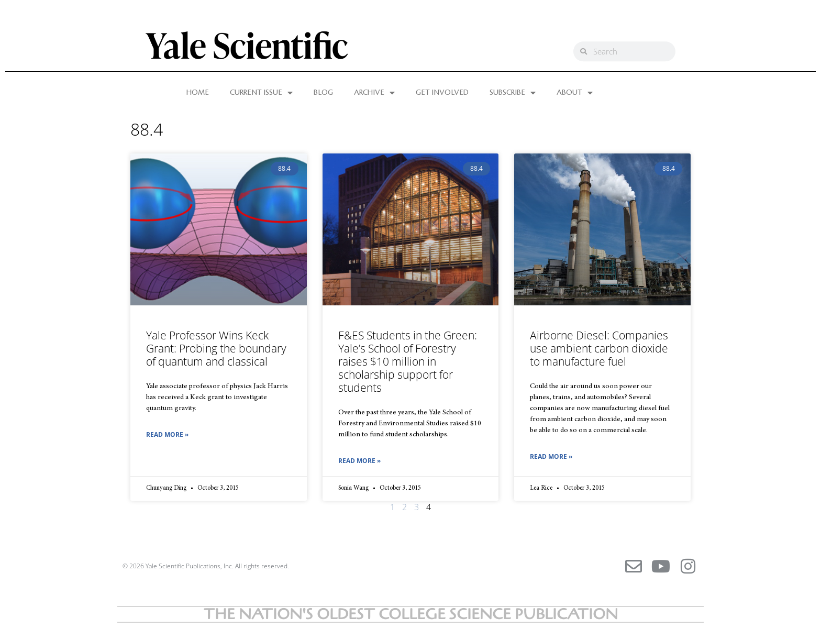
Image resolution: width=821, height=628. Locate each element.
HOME (197, 93)
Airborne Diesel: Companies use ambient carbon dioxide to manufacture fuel (599, 348)
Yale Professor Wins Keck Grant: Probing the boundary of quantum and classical (216, 348)
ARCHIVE (374, 92)
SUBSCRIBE (513, 92)
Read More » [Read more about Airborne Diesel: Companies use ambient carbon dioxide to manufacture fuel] (551, 456)
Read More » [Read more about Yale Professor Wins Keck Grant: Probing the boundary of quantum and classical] (167, 434)
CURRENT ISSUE (261, 92)
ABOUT (575, 92)
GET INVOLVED (442, 93)
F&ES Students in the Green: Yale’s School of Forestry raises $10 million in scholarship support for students (407, 361)
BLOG (323, 93)
